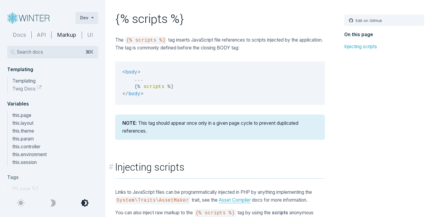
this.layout (22, 123)
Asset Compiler (235, 200)
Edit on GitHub (368, 20)
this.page (21, 115)
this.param (23, 139)
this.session (24, 162)
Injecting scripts (360, 46)
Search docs (55, 52)
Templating (24, 81)
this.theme (23, 131)
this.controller (26, 146)
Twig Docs (24, 89)
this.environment (29, 154)
